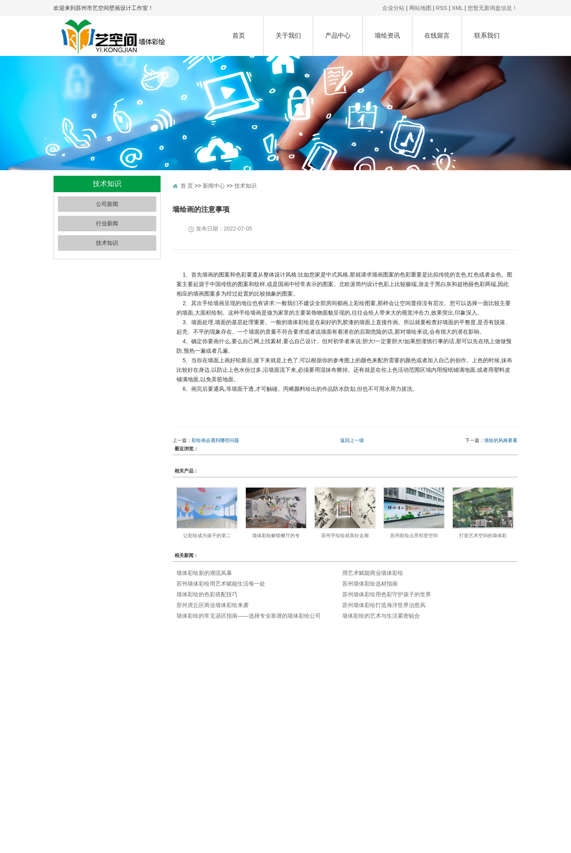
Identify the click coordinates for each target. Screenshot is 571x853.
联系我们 (487, 35)
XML (457, 8)
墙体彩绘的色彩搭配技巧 (207, 594)
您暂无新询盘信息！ (492, 8)
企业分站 (393, 8)
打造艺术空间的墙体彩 (483, 535)
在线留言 (437, 35)
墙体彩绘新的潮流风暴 (204, 573)
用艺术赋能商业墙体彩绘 (372, 573)
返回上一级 (352, 440)
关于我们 (288, 35)
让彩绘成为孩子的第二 (207, 535)
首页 (238, 35)
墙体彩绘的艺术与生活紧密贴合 (381, 616)
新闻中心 (214, 186)
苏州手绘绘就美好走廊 (345, 535)
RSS (441, 8)
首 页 (186, 186)
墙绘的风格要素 (500, 440)
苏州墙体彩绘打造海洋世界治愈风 (383, 605)
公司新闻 (107, 204)
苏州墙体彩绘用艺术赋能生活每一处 (220, 583)
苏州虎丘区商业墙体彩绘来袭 (212, 605)
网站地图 (420, 8)
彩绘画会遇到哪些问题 (215, 440)
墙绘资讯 (387, 35)
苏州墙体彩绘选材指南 (370, 583)
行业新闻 (107, 224)
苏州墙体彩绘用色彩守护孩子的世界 (386, 594)
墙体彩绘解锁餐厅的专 (276, 535)
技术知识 (107, 243)
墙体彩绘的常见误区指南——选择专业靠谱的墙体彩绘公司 (248, 616)
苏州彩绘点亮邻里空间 (414, 535)
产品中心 (338, 35)
